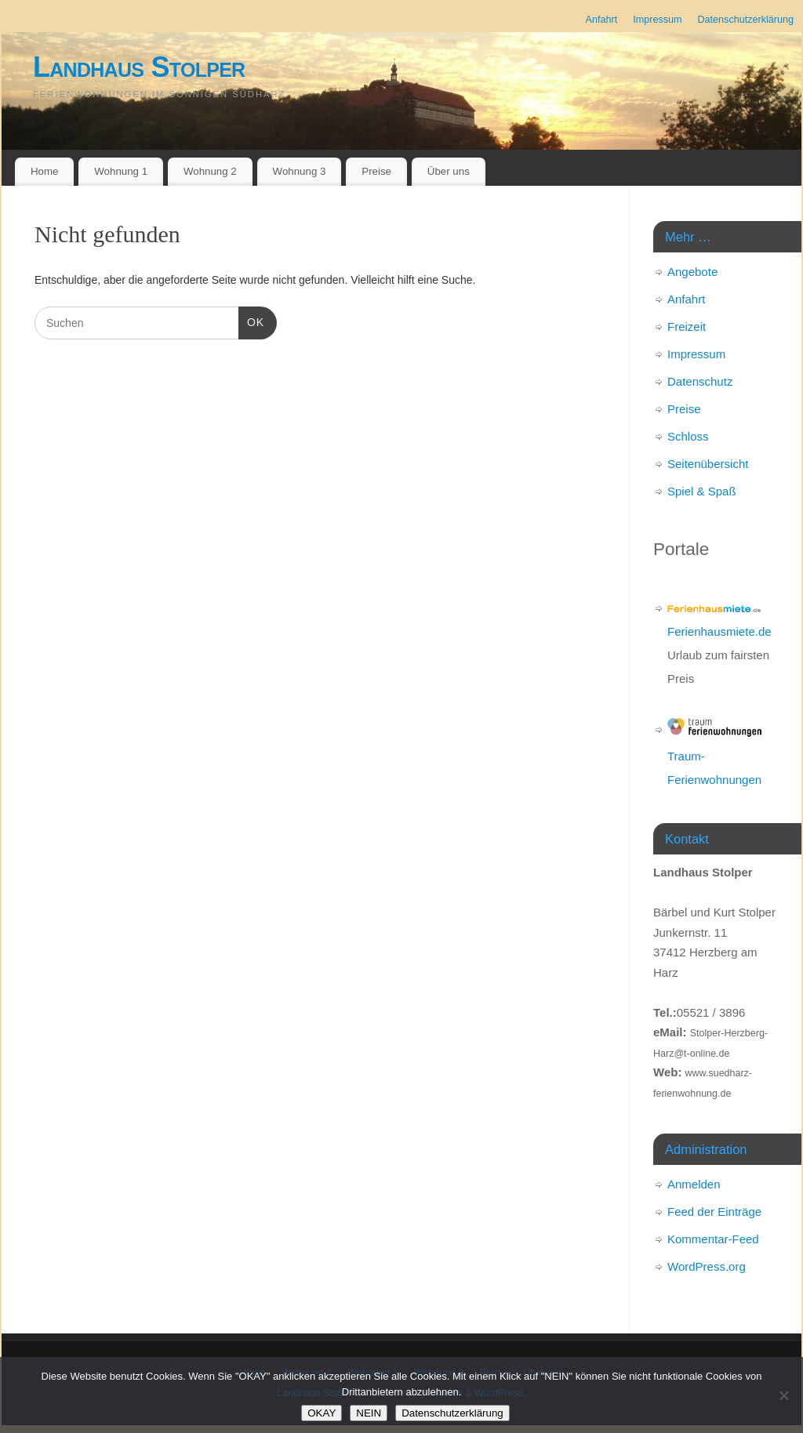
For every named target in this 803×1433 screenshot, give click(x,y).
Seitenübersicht (707, 463)
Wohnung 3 (299, 171)
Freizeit (686, 326)
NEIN (368, 1413)
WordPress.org (706, 1266)
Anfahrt (602, 19)
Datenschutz (699, 381)
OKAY (321, 1413)
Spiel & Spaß (701, 491)
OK (251, 320)
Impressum (657, 19)
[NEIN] (783, 1395)
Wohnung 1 (120, 171)
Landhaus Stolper (139, 67)
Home (44, 171)
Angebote (692, 271)
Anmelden (694, 1184)
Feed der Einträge (714, 1211)
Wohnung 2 (210, 171)
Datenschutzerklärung (745, 19)
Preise (376, 171)
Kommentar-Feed (713, 1239)
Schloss (688, 436)
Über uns (448, 171)
